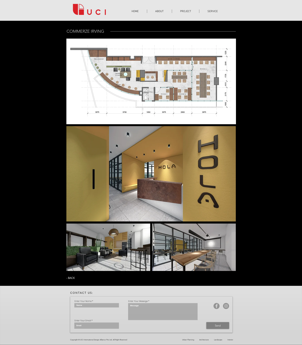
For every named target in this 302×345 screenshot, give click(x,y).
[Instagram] (226, 306)
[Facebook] (216, 306)
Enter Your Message (138, 301)
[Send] (217, 325)
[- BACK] (71, 277)
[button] (185, 11)
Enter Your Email (83, 321)
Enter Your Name (83, 301)
